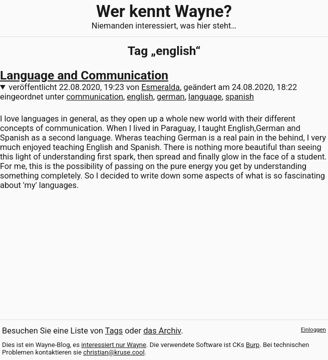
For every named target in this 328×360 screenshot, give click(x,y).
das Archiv (162, 331)
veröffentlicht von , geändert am (153, 87)
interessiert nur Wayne (113, 344)
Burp (252, 344)
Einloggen (313, 329)
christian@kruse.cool (113, 352)
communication (94, 97)
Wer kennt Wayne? (164, 11)
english (140, 97)
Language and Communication (84, 75)
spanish (239, 97)
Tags (114, 331)
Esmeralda (160, 87)
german (171, 97)
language (205, 97)
